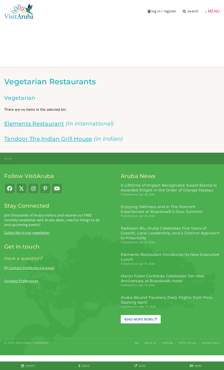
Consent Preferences (21, 281)
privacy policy (211, 343)
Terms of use (187, 343)
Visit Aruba (23, 343)
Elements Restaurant (34, 123)
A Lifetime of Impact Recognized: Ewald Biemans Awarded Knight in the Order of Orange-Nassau (169, 187)
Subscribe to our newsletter (27, 232)
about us (150, 343)
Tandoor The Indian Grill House (48, 138)
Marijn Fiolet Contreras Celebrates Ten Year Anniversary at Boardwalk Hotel (162, 278)
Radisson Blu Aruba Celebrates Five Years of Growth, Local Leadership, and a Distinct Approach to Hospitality (170, 233)
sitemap (167, 343)
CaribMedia (40, 343)
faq (137, 343)
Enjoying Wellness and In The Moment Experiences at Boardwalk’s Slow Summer (162, 209)
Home (8, 158)
